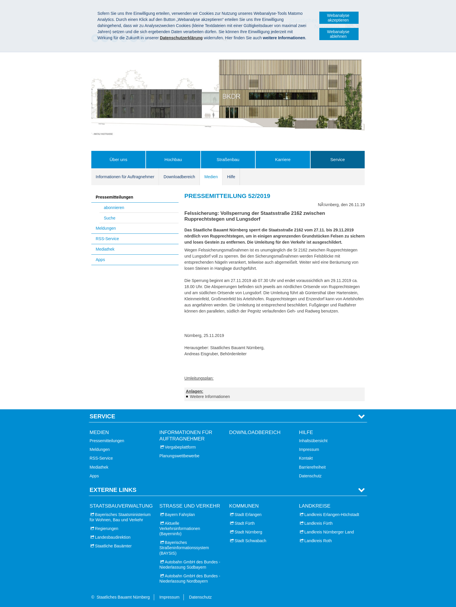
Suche (109, 218)
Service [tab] (102, 416)
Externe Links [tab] (113, 490)
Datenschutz (310, 476)
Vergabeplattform (180, 447)
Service (337, 159)
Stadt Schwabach (250, 540)
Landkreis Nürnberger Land (329, 532)
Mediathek (105, 249)
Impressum (309, 449)
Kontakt (306, 458)
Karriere (283, 159)
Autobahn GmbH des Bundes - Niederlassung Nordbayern (189, 578)
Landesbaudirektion (113, 537)
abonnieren (114, 207)
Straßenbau (228, 159)
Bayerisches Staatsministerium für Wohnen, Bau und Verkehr (120, 517)
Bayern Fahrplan (180, 514)
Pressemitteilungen (114, 197)
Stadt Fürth (245, 523)
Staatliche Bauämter (113, 546)
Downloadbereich (179, 176)
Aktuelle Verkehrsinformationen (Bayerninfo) (179, 528)
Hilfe (231, 176)
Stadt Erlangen (248, 514)
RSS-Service (107, 238)
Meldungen (106, 228)
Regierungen (106, 528)
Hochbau (173, 159)
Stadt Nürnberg (248, 532)
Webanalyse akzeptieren (338, 17)
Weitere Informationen (210, 396)
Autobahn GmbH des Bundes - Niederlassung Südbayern (189, 564)
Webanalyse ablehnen (338, 34)
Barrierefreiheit (312, 467)
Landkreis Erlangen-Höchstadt (331, 514)
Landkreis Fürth (318, 523)
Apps (100, 259)
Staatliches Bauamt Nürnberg (123, 597)
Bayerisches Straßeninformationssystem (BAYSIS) (184, 547)
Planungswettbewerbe (179, 456)
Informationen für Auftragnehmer (125, 176)
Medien (211, 176)
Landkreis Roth (318, 540)
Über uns (118, 159)
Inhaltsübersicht (313, 440)
